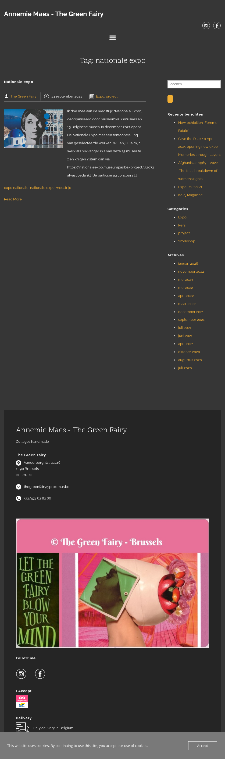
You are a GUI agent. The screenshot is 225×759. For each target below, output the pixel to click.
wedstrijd (63, 188)
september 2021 (191, 320)
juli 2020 (185, 368)
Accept (202, 745)
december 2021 (191, 312)
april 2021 (186, 344)
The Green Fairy (23, 96)
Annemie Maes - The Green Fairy (53, 14)
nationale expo (42, 188)
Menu (112, 38)
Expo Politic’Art (190, 187)
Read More (13, 199)
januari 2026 (188, 263)
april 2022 (186, 296)
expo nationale (16, 188)
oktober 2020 (189, 352)
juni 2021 (185, 336)
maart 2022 (187, 304)
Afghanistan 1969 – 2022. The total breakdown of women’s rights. (198, 171)
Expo (100, 96)
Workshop (186, 241)
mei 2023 (185, 280)
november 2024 (191, 271)
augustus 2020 (190, 360)
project (111, 96)
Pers (181, 225)
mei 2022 (185, 288)
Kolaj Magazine (190, 195)
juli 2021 (184, 328)
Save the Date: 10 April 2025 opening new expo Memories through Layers (199, 147)
